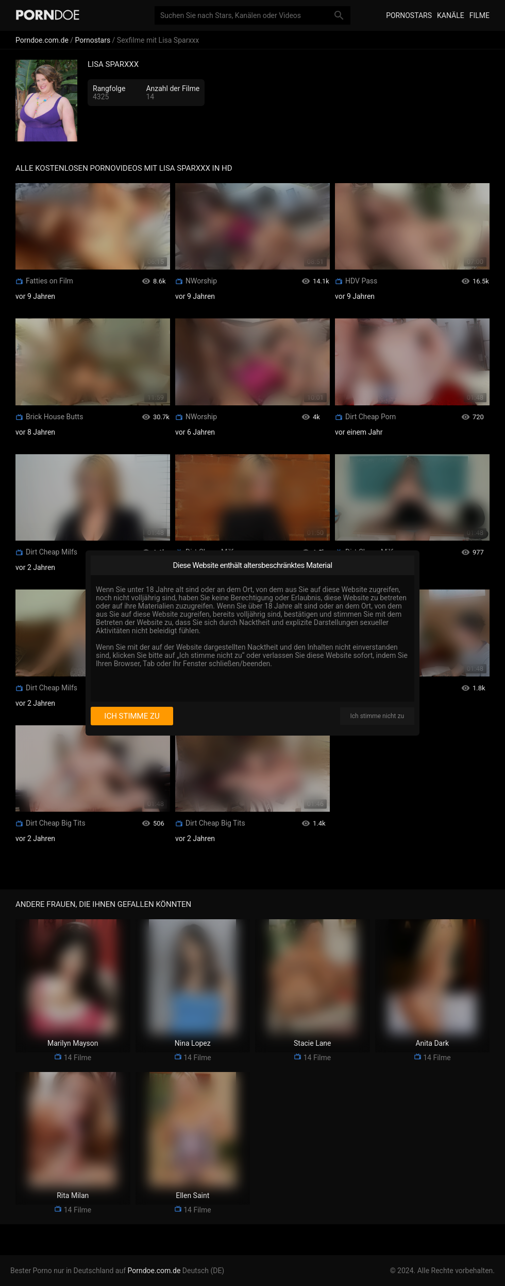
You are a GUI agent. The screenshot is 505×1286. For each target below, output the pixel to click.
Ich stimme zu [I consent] (131, 716)
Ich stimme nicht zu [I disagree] (377, 716)
